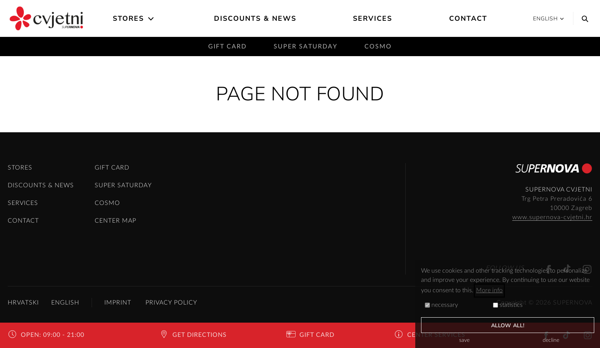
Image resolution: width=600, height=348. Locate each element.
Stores (128, 18)
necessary (441, 305)
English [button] (548, 18)
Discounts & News (255, 18)
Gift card (227, 46)
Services (372, 18)
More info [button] (489, 290)
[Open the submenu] (151, 19)
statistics (508, 305)
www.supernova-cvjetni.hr (552, 217)
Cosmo (378, 46)
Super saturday (306, 46)
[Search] (583, 18)
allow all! (507, 325)
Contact (468, 18)
